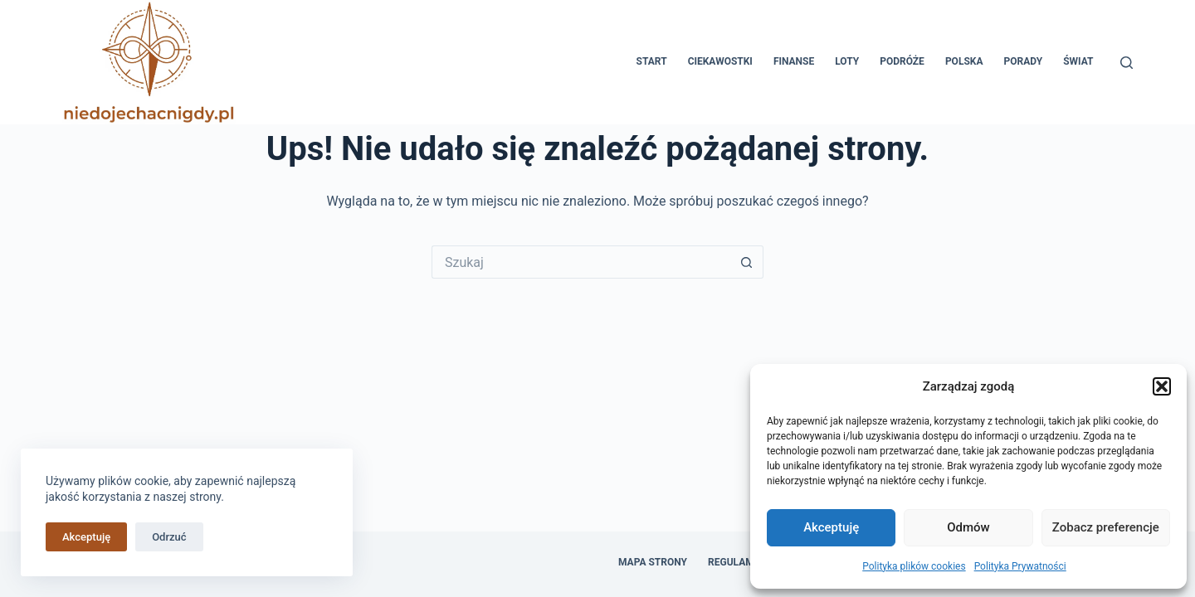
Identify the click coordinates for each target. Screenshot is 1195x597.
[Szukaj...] (581, 262)
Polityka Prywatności (1020, 566)
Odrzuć (169, 537)
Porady (1022, 61)
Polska (964, 61)
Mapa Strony (652, 562)
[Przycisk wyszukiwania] (746, 262)
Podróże (902, 61)
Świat (1078, 61)
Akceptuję (831, 527)
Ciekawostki (720, 61)
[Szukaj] (1126, 62)
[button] (1162, 386)
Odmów (968, 527)
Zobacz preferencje (1105, 527)
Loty (847, 61)
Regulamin (736, 562)
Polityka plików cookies (913, 566)
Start (652, 61)
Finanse (793, 61)
